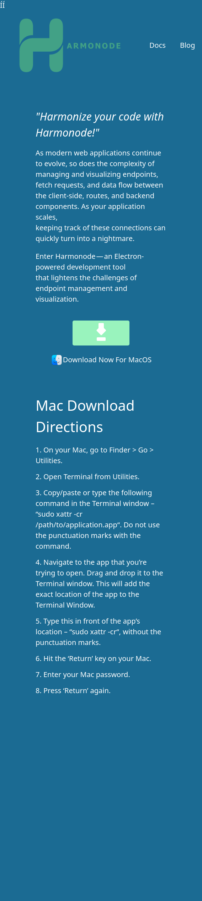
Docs (157, 45)
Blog (187, 45)
